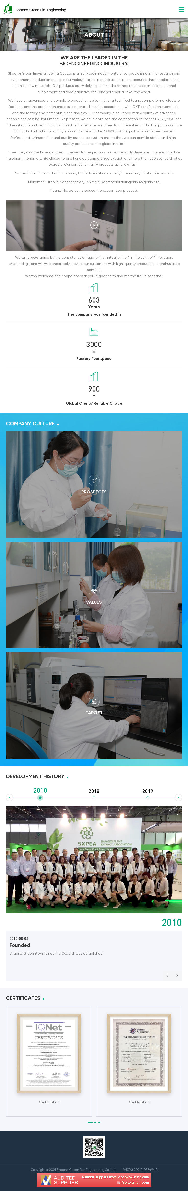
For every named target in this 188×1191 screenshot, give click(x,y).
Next (177, 976)
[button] (90, 1122)
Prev (167, 976)
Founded (20, 945)
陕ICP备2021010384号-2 (140, 1170)
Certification (49, 1102)
